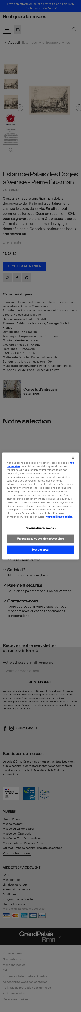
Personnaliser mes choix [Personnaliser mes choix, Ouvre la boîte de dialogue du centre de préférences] (40, 528)
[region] (40, 506)
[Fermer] (73, 457)
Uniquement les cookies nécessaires (40, 538)
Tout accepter (40, 549)
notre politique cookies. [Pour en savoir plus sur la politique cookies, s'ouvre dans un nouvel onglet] (59, 516)
